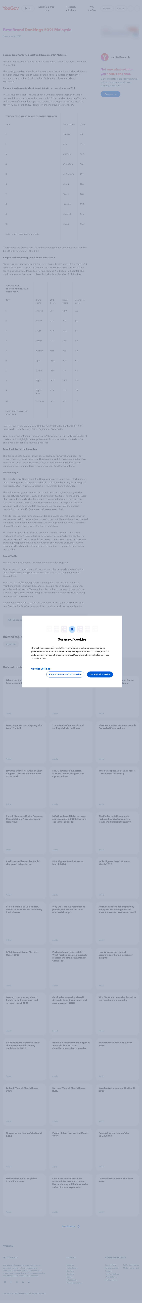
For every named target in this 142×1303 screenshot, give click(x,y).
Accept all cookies (100, 674)
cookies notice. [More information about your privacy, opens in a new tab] (39, 658)
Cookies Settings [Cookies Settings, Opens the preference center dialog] (40, 669)
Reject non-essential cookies (65, 674)
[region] (72, 651)
